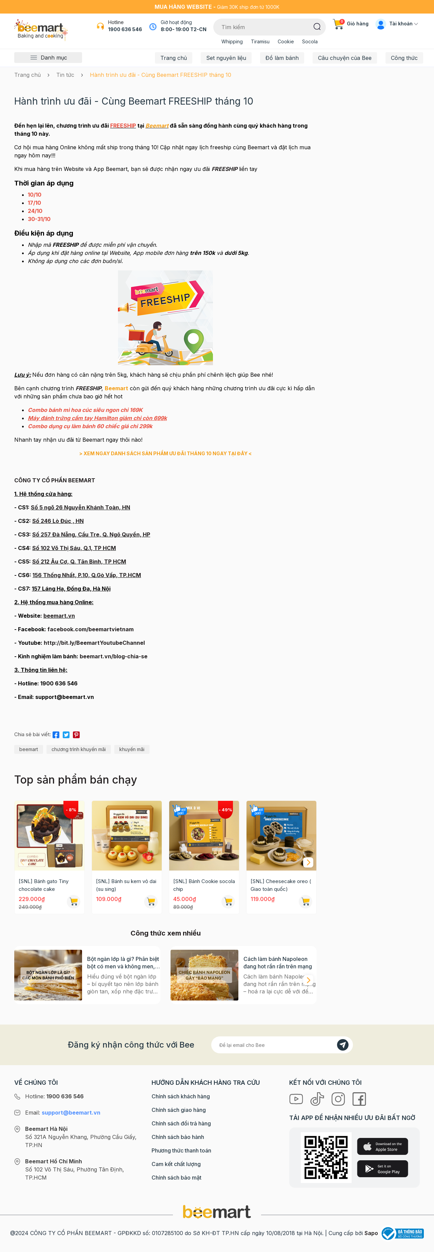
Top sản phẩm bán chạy (75, 779)
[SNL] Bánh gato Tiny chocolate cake (43, 885)
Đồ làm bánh (282, 57)
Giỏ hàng (351, 23)
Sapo (371, 1233)
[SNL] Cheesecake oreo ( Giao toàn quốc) (281, 885)
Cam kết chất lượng (176, 1164)
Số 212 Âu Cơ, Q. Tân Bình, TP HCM (79, 561)
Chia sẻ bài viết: (32, 734)
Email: (62, 1112)
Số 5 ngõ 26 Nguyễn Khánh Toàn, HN (80, 507)
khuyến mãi (131, 749)
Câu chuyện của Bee (345, 57)
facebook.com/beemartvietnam (90, 629)
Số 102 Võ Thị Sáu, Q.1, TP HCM (74, 548)
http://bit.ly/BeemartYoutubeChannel (94, 642)
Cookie (286, 41)
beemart (28, 749)
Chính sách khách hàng (181, 1096)
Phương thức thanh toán (181, 1150)
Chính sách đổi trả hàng (181, 1123)
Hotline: (54, 1096)
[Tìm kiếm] (317, 26)
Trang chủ (173, 57)
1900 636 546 (125, 29)
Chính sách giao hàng (179, 1109)
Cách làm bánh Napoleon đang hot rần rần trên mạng (277, 963)
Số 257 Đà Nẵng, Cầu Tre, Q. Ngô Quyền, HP (91, 534)
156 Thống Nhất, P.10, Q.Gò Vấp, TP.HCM (87, 575)
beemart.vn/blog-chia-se (113, 656)
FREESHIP (88, 388)
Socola (310, 41)
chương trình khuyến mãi (79, 749)
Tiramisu (260, 41)
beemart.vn (59, 615)
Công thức (404, 57)
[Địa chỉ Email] (282, 1044)
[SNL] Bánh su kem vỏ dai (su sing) (126, 885)
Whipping (232, 41)
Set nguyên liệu (226, 57)
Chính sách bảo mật (176, 1177)
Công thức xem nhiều (166, 933)
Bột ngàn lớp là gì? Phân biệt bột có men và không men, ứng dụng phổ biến (123, 963)
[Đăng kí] (343, 1045)
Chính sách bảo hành (178, 1137)
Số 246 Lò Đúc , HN (58, 521)
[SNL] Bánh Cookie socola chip (204, 885)
